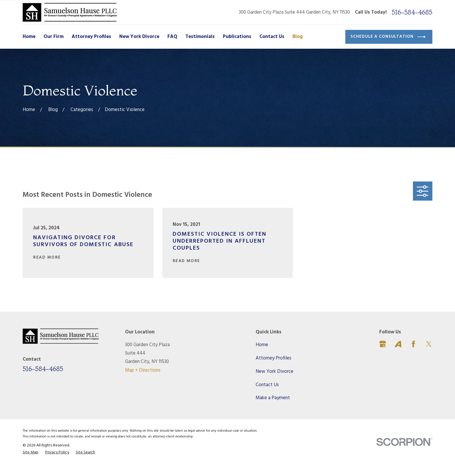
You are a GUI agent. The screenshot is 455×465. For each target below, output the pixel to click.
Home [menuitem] (29, 37)
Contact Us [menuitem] (271, 37)
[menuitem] (30, 452)
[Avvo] (398, 344)
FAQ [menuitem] (172, 37)
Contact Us (267, 385)
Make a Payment (273, 398)
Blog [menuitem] (297, 37)
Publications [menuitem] (237, 37)
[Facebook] (413, 344)
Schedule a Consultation (388, 37)
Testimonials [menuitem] (200, 37)
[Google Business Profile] (382, 344)
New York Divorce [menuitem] (139, 37)
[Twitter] (428, 344)
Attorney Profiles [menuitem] (91, 37)
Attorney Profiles (273, 358)
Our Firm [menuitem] (54, 37)
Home (262, 345)
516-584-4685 (412, 12)
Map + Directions (142, 370)
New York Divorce (274, 371)
